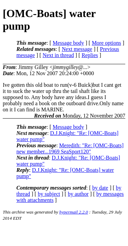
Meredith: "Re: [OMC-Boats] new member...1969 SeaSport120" (70, 148)
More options (106, 43)
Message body (68, 43)
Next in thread (58, 55)
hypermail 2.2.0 (73, 212)
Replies (90, 55)
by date (100, 188)
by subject (49, 194)
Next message (77, 49)
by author (78, 194)
